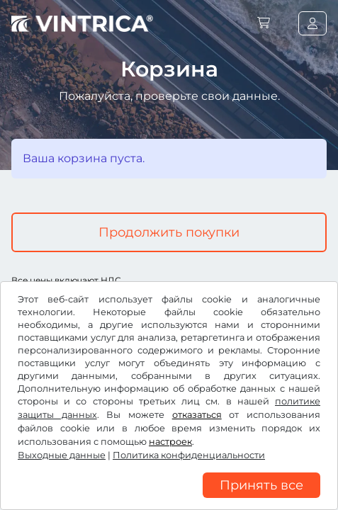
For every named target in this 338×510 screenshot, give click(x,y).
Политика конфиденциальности (189, 455)
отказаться (197, 414)
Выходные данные (62, 455)
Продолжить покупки (169, 232)
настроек (170, 441)
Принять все (261, 485)
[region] (169, 499)
